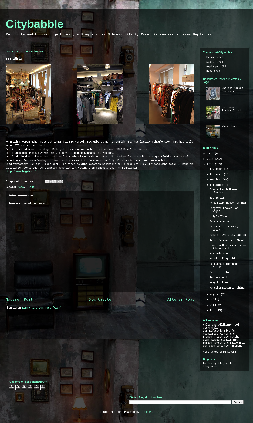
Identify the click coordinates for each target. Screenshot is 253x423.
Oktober (216, 179)
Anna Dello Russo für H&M (228, 202)
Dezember (217, 168)
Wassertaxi (229, 126)
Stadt (30, 187)
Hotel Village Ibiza (224, 258)
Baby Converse (219, 221)
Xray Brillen (219, 282)
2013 (211, 158)
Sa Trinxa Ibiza (221, 272)
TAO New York (219, 277)
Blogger (146, 412)
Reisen (210, 57)
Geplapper (213, 66)
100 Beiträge (219, 253)
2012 (211, 164)
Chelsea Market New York (232, 90)
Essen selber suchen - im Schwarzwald (228, 247)
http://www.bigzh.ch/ (21, 171)
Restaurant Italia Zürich (231, 109)
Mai (213, 310)
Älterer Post (180, 300)
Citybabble (35, 24)
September (217, 185)
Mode (21, 187)
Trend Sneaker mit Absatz (228, 240)
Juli (214, 299)
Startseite (100, 300)
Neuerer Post (19, 300)
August (215, 294)
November (217, 174)
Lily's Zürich (219, 216)
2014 (211, 153)
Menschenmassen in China (227, 287)
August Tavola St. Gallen (228, 234)
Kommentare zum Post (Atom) (42, 307)
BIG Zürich (217, 197)
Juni (214, 305)
